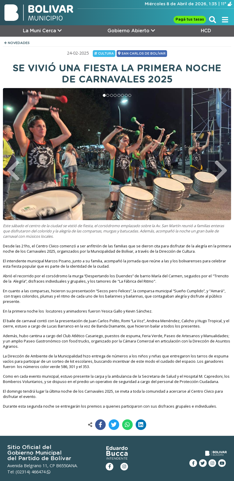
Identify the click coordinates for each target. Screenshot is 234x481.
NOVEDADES (17, 43)
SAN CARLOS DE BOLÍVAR (141, 53)
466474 (40, 472)
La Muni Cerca (42, 30)
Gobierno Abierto (131, 30)
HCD (206, 30)
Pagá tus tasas (190, 19)
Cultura (104, 53)
